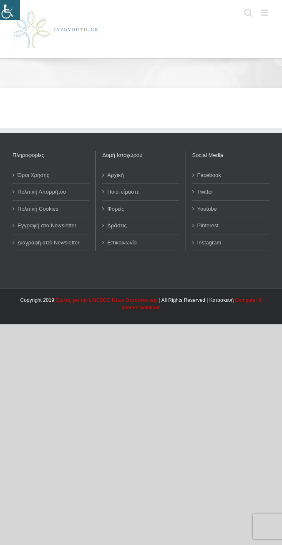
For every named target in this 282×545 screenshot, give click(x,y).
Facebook (209, 175)
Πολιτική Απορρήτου (42, 192)
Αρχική (115, 175)
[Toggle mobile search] (248, 12)
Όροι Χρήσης (33, 175)
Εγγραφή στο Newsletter (47, 225)
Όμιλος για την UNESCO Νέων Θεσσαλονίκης (106, 300)
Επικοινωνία (122, 242)
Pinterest (208, 225)
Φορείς (115, 209)
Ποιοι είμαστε (123, 192)
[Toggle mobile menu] (265, 12)
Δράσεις (117, 225)
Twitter (205, 192)
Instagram (209, 242)
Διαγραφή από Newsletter (49, 242)
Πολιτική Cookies (38, 209)
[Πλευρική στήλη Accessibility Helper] (10, 10)
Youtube (207, 209)
